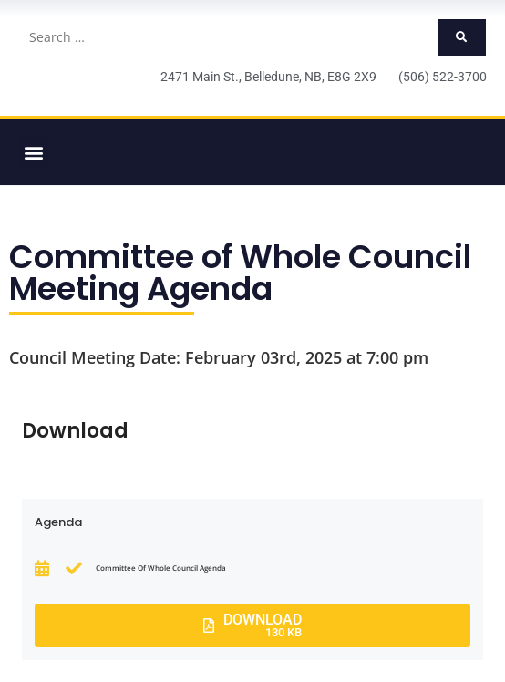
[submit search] (462, 37)
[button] (33, 152)
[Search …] (227, 37)
